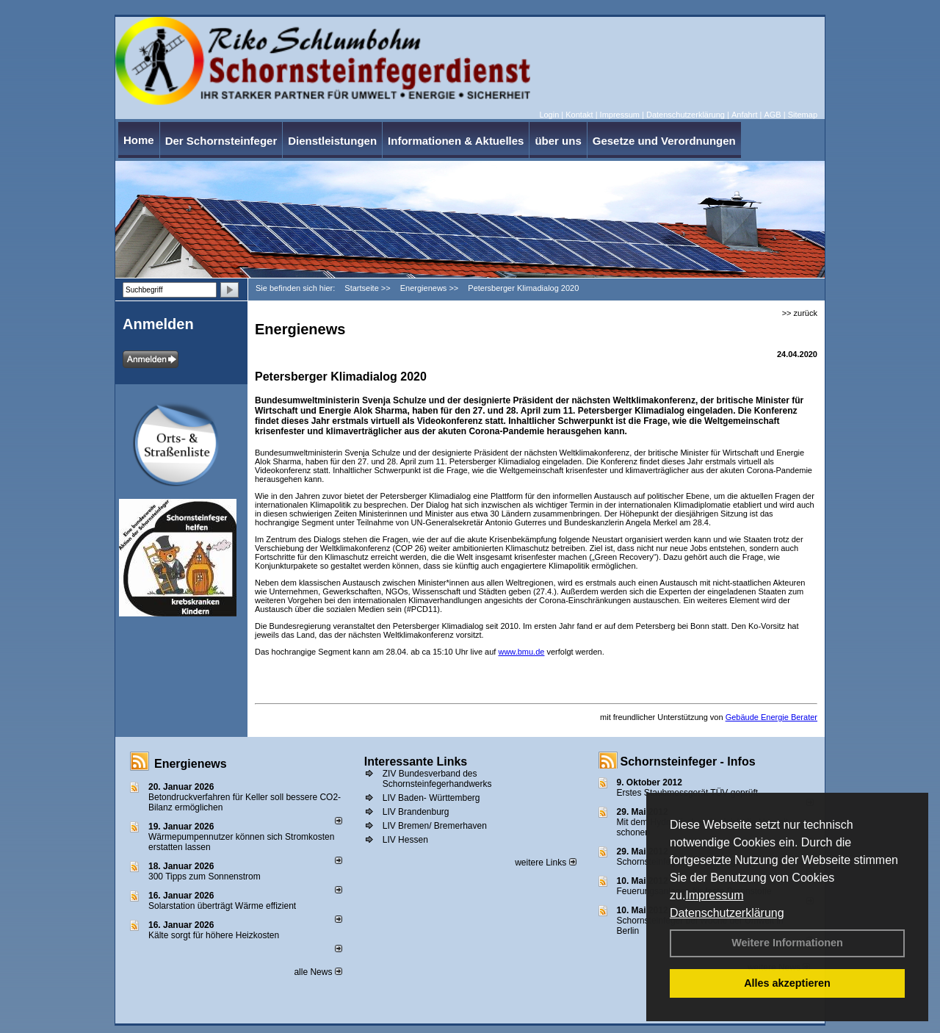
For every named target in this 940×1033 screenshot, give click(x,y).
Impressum (714, 895)
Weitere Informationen (787, 943)
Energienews (190, 763)
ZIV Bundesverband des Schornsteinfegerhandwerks (437, 779)
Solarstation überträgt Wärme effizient (222, 906)
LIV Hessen (405, 840)
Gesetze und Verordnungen (664, 140)
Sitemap (802, 114)
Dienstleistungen (332, 140)
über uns (558, 140)
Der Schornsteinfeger (221, 140)
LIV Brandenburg (416, 812)
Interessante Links (416, 761)
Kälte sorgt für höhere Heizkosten (214, 935)
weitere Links (545, 862)
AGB (772, 114)
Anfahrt (744, 114)
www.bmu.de (521, 651)
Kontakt (579, 114)
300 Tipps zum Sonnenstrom (204, 876)
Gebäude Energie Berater (771, 717)
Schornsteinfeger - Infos (688, 761)
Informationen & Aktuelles (456, 140)
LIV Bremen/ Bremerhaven (435, 826)
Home (138, 140)
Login (549, 114)
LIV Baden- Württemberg (431, 798)
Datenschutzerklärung (727, 913)
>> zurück (799, 313)
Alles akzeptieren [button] (787, 983)
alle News (317, 972)
